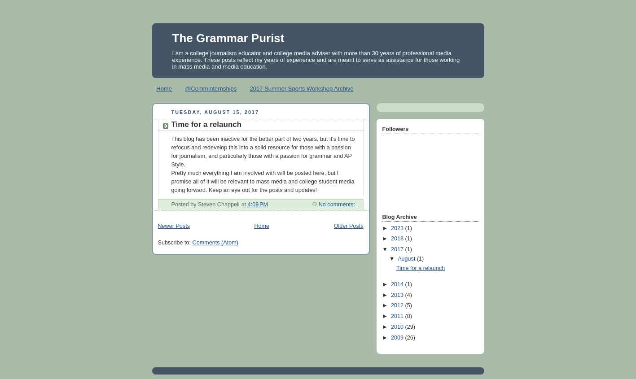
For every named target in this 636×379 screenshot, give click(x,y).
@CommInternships (211, 88)
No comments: (338, 204)
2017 (398, 249)
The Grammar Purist (228, 38)
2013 (398, 295)
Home (164, 88)
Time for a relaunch (206, 124)
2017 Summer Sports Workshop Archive (302, 88)
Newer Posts (174, 226)
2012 (398, 305)
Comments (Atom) (215, 243)
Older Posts (349, 226)
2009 (398, 338)
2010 (398, 327)
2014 (398, 284)
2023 (398, 228)
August (407, 259)
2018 (398, 238)
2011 (398, 316)
